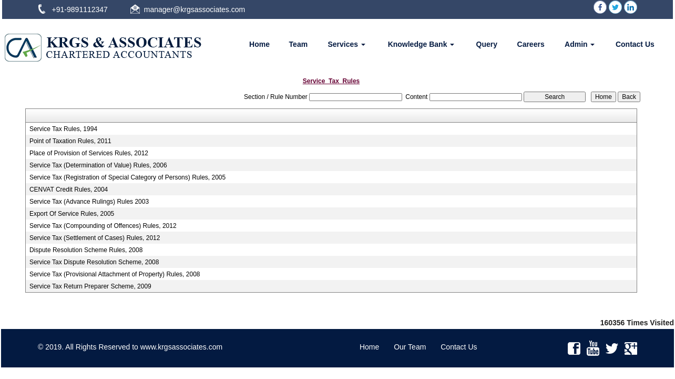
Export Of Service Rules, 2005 (71, 213)
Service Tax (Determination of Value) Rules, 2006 (98, 165)
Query (486, 44)
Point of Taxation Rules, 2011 (70, 141)
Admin (580, 44)
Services (346, 44)
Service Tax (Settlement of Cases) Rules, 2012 (94, 238)
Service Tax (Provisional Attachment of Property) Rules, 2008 (114, 274)
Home (259, 44)
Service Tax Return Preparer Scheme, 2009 (90, 286)
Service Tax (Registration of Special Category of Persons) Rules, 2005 (127, 177)
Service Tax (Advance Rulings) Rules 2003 (89, 201)
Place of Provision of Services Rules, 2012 (88, 153)
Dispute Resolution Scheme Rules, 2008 (85, 250)
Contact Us (635, 44)
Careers (531, 44)
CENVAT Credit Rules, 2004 (68, 189)
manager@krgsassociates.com (194, 9)
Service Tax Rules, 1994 (63, 129)
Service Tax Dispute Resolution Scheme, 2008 (94, 262)
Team (298, 44)
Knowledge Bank (421, 44)
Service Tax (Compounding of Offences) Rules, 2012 (103, 226)
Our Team (410, 347)
